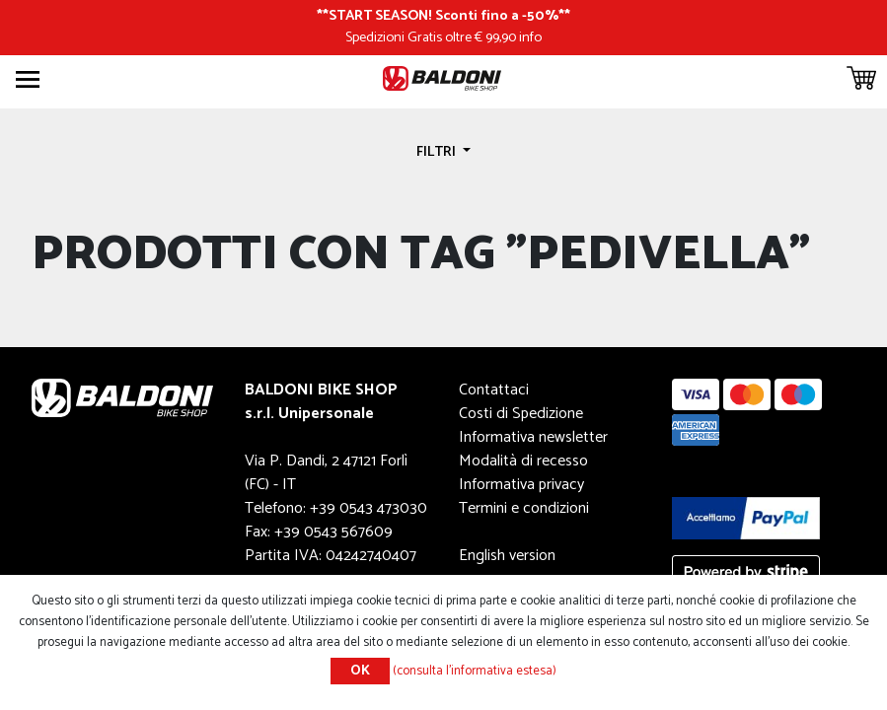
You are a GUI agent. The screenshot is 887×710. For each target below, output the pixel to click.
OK (360, 671)
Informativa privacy (521, 484)
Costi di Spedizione (521, 413)
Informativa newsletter (533, 437)
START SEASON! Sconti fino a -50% (443, 16)
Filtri (437, 152)
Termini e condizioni (524, 508)
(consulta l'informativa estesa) (474, 671)
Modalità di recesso (523, 461)
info (530, 37)
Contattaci (494, 390)
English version (507, 555)
